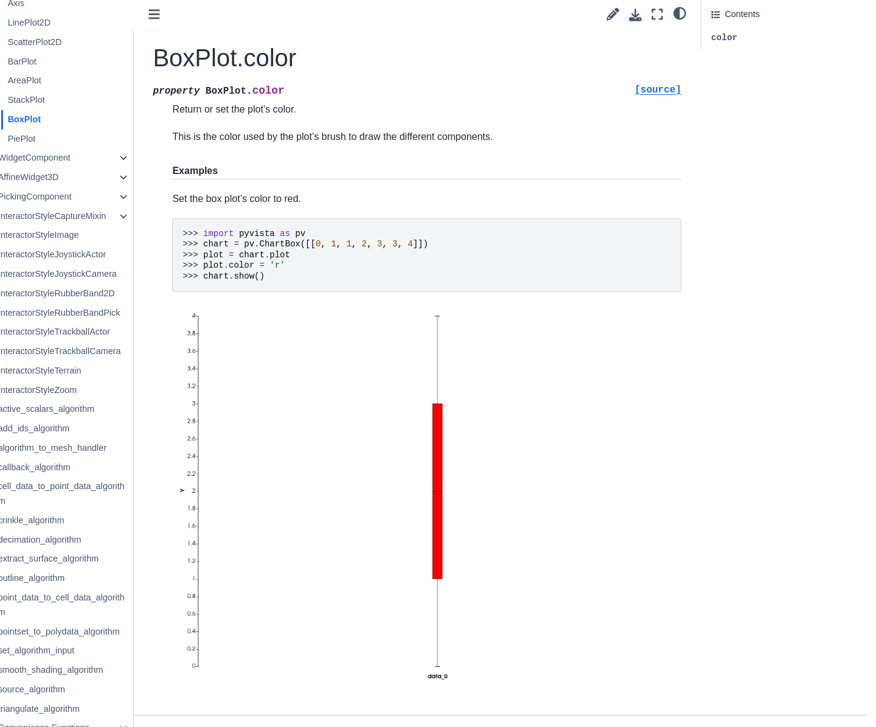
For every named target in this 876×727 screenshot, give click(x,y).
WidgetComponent (81, 157)
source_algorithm (78, 689)
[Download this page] (635, 15)
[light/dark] (680, 12)
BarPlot (69, 61)
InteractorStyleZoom (84, 390)
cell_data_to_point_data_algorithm (108, 493)
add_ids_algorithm (81, 428)
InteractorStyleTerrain (86, 370)
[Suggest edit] (613, 14)
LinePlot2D (76, 22)
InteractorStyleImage (85, 235)
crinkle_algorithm (78, 520)
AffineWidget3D (75, 177)
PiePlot (69, 139)
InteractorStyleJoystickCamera (104, 274)
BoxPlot (71, 119)
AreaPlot (71, 80)
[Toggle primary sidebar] (202, 14)
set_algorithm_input (83, 650)
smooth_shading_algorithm (97, 670)
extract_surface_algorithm (95, 558)
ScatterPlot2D (82, 42)
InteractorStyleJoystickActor (99, 254)
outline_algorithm (78, 578)
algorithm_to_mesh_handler (99, 448)
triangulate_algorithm (86, 709)
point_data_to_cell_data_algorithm (108, 605)
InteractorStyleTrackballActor (101, 331)
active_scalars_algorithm (93, 409)
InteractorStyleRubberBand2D (103, 293)
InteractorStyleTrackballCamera (106, 351)
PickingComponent (82, 196)
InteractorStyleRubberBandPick (106, 313)
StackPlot (73, 100)
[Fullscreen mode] (657, 14)
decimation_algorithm (86, 539)
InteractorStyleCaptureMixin (99, 216)
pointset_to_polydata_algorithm (106, 631)
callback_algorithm (81, 467)
